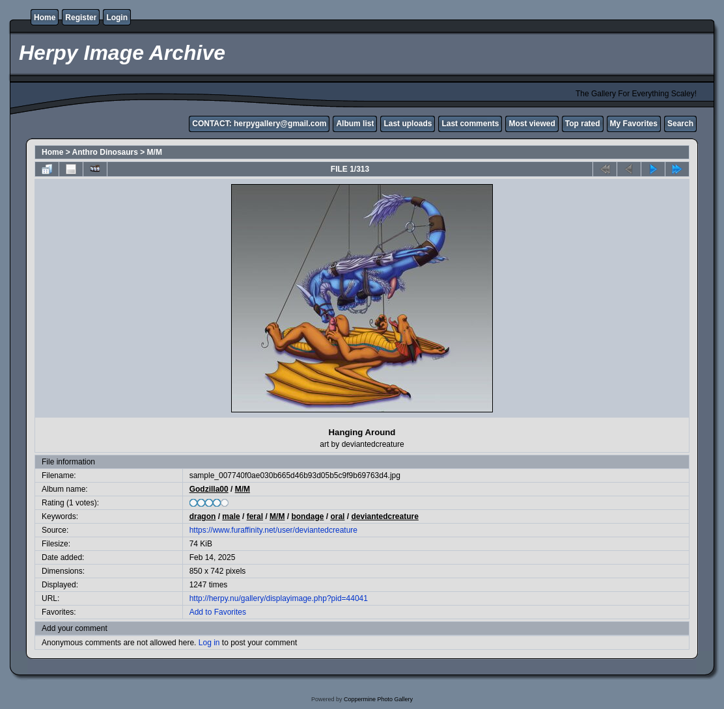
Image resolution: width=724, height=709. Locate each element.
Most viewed (531, 123)
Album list (355, 123)
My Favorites (634, 123)
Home (44, 17)
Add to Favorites (217, 612)
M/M (154, 152)
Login (117, 17)
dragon (202, 516)
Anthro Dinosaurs (105, 152)
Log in (209, 642)
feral (255, 516)
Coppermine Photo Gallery (378, 699)
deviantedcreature (384, 516)
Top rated (582, 123)
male (231, 516)
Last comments (470, 123)
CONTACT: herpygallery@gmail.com (259, 123)
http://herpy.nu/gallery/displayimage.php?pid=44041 (278, 598)
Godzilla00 (209, 489)
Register (80, 17)
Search (680, 123)
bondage (307, 516)
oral (337, 516)
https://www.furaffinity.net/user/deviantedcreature (273, 530)
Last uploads (407, 123)
